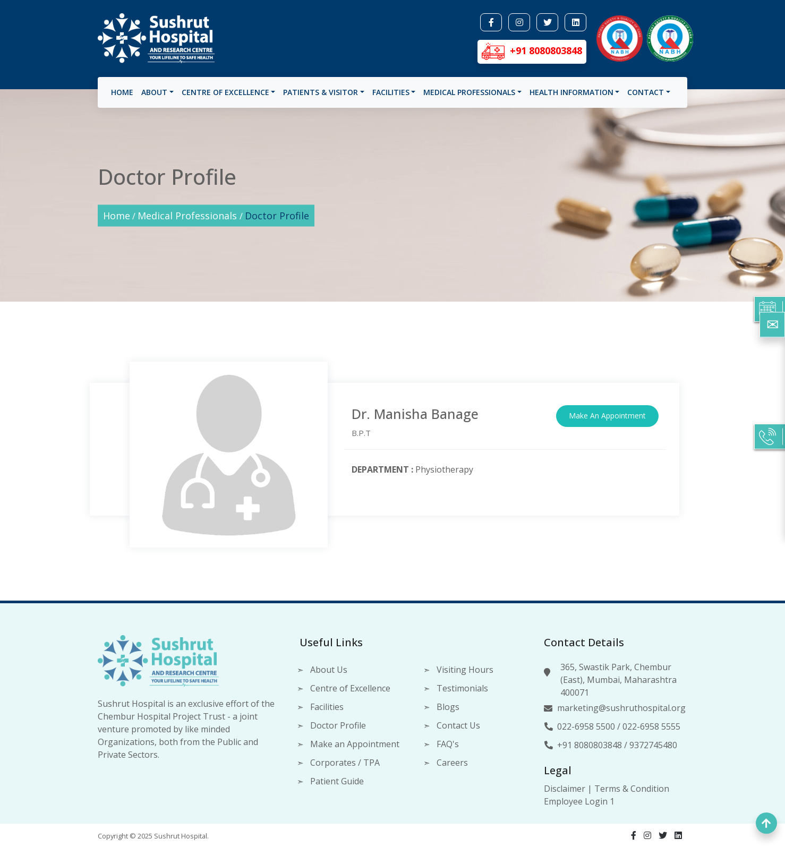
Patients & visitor (320, 92)
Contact (645, 92)
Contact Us (458, 725)
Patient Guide (337, 781)
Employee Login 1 (579, 801)
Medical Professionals (469, 92)
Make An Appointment (607, 415)
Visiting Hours (465, 669)
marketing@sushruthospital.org (621, 708)
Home (122, 92)
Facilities (390, 92)
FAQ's (448, 744)
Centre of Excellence (225, 92)
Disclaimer (564, 788)
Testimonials (462, 688)
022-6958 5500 (586, 726)
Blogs (448, 707)
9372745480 (653, 745)
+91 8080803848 (589, 745)
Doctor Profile (277, 215)
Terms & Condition (631, 788)
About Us (328, 669)
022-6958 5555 (651, 726)
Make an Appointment (354, 744)
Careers (452, 762)
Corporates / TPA (345, 762)
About (154, 92)
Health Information (571, 92)
